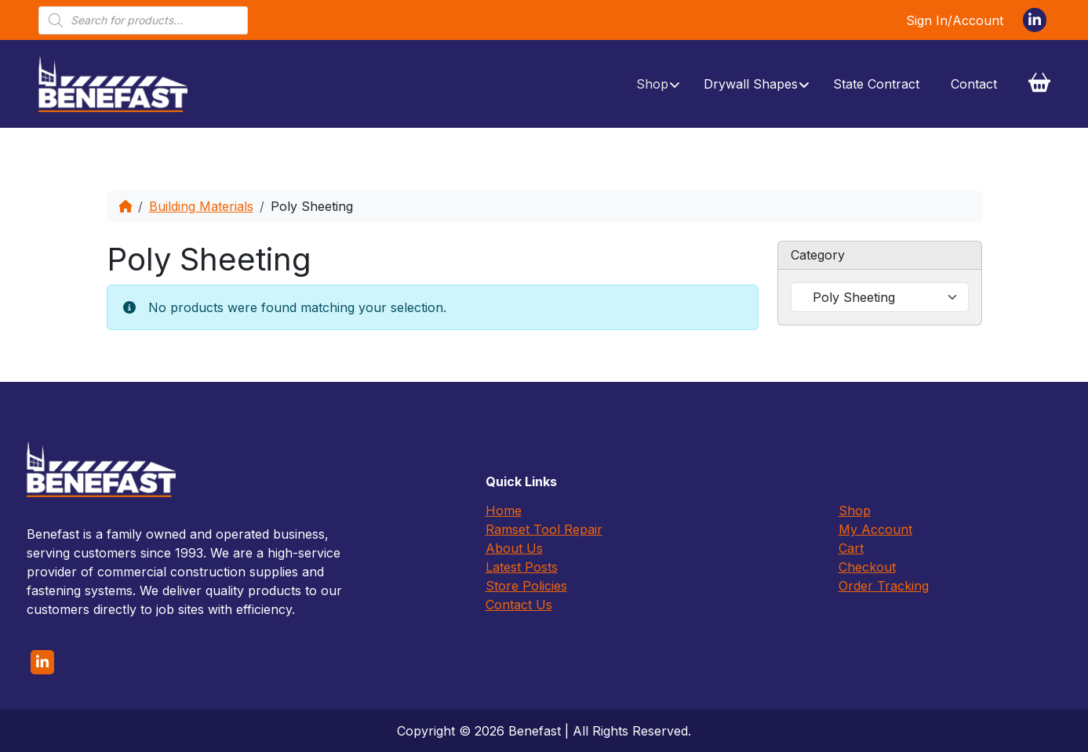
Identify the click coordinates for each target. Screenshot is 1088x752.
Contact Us (519, 604)
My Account (875, 529)
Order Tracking (884, 586)
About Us (514, 548)
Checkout (867, 567)
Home (504, 510)
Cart (851, 548)
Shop (855, 510)
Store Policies (526, 586)
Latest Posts (522, 567)
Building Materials (201, 206)
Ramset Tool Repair (544, 529)
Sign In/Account (954, 20)
